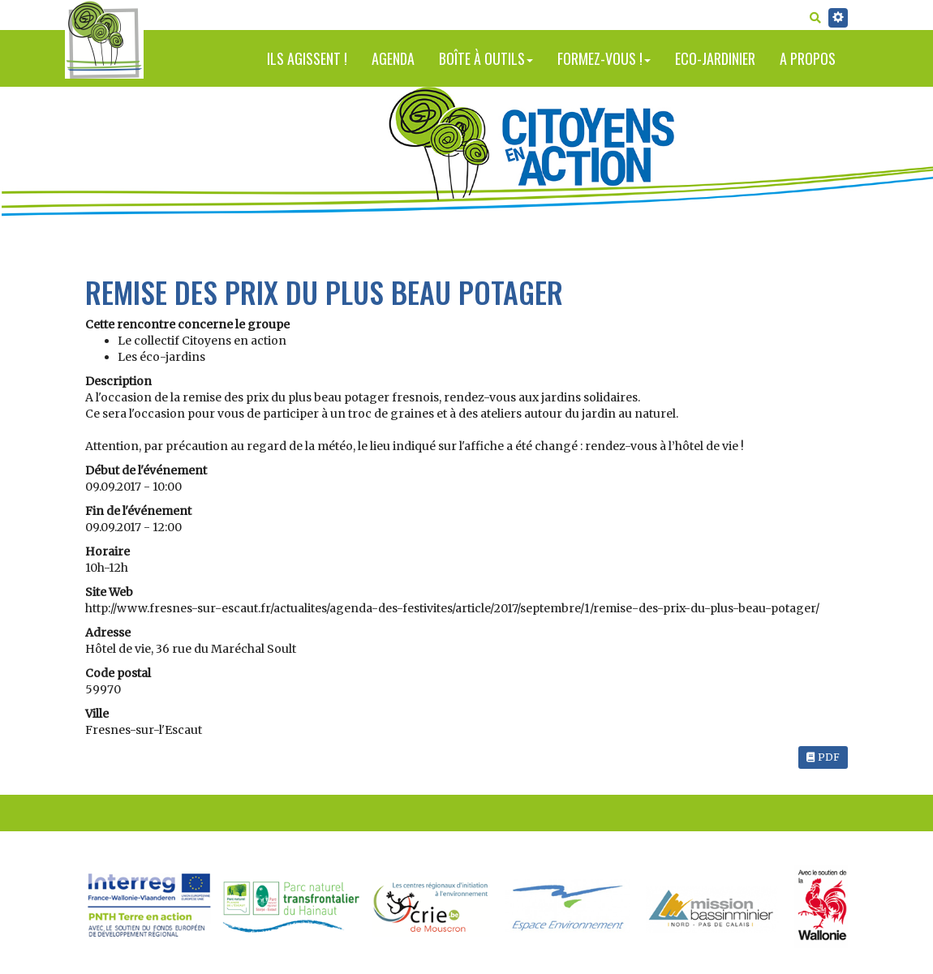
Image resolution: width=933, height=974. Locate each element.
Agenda (393, 58)
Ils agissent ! (307, 58)
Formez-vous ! (604, 58)
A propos (808, 58)
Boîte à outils (486, 58)
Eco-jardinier (715, 58)
